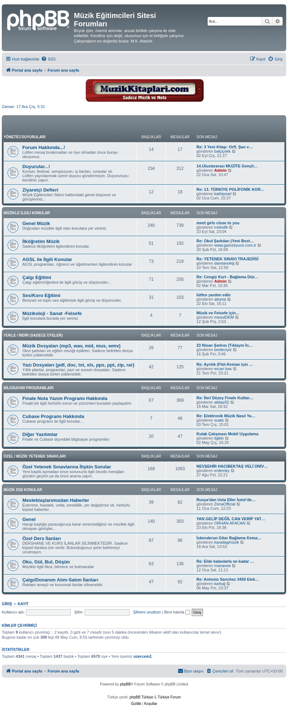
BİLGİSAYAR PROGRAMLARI (28, 388)
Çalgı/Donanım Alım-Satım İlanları (60, 580)
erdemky (222, 470)
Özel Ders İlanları (41, 538)
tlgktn (219, 438)
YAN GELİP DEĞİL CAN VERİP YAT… (230, 519)
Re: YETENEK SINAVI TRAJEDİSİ (227, 259)
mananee (222, 565)
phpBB (125, 684)
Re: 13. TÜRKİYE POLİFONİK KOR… (230, 189)
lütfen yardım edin (213, 295)
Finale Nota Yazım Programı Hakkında (64, 398)
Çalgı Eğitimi (36, 277)
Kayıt (23, 604)
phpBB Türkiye (141, 697)
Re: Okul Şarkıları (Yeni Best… (225, 241)
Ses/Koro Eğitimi (41, 295)
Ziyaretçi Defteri (40, 190)
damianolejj (224, 263)
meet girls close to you (217, 223)
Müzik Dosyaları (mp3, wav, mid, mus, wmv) (71, 345)
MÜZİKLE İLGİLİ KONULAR (27, 213)
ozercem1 (142, 656)
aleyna (220, 299)
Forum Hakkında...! (43, 147)
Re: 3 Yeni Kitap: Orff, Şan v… (224, 147)
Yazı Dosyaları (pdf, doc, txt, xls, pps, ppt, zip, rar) (78, 365)
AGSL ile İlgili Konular (47, 259)
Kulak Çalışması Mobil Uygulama (227, 434)
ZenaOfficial (225, 504)
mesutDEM (224, 317)
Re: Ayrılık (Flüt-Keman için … (224, 364)
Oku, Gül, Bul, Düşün (46, 562)
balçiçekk (222, 151)
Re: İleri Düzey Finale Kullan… (224, 398)
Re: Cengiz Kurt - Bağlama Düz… (227, 277)
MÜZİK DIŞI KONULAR (23, 490)
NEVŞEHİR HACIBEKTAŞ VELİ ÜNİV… (232, 466)
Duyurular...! (36, 166)
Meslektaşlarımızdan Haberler (55, 500)
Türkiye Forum (169, 697)
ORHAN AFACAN (229, 523)
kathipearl (223, 194)
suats (219, 420)
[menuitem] (48, 59)
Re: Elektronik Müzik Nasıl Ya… (226, 416)
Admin (220, 170)
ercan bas (223, 369)
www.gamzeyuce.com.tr (235, 245)
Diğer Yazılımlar (40, 434)
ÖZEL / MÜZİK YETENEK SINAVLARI (35, 456)
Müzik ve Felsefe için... (217, 313)
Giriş (7, 604)
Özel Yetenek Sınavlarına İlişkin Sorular (66, 466)
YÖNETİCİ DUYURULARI (24, 137)
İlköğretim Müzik (40, 241)
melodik (221, 227)
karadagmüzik (226, 542)
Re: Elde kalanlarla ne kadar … (225, 561)
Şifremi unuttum (147, 612)
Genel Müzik (36, 223)
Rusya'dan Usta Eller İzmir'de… (226, 500)
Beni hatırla (177, 612)
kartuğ (220, 583)
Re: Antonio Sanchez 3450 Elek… (227, 579)
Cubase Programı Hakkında (53, 416)
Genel (29, 519)
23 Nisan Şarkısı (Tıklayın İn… (224, 345)
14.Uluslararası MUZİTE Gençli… (227, 166)
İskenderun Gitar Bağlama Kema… (228, 538)
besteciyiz (223, 349)
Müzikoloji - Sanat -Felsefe (52, 313)
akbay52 (222, 402)
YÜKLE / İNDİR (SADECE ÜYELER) (33, 335)
